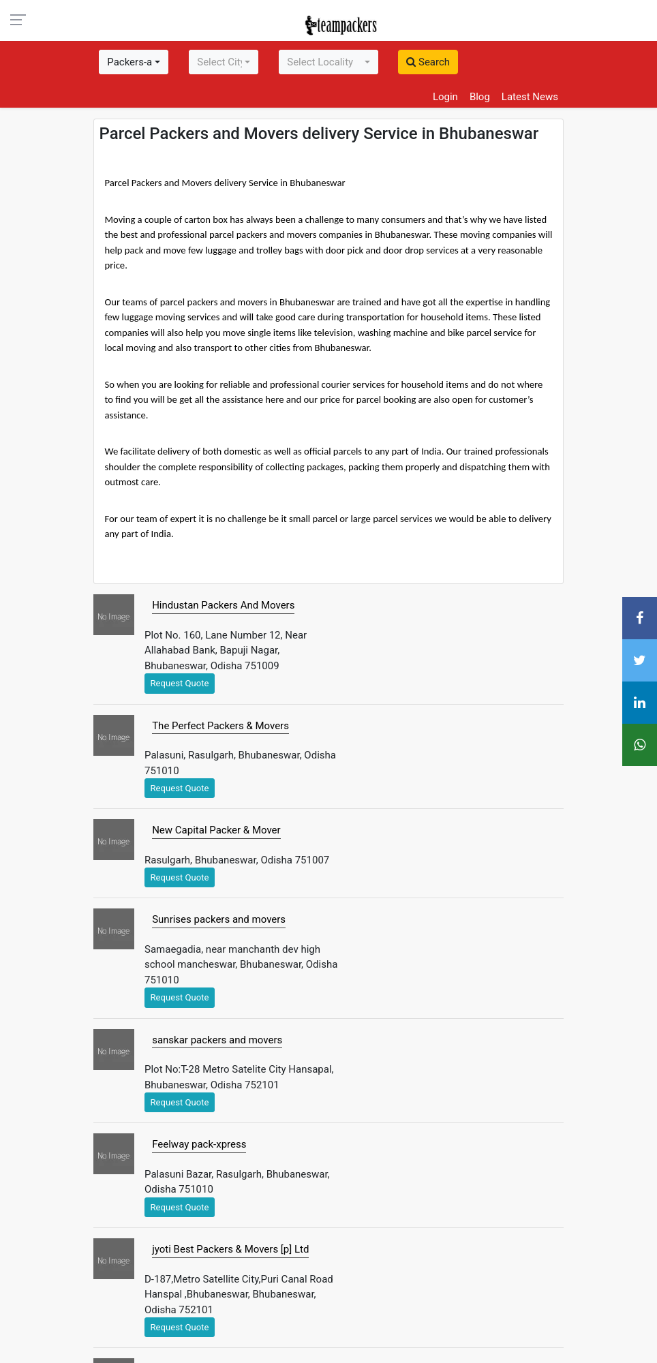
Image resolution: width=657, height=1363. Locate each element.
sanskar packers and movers (217, 1040)
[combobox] (133, 62)
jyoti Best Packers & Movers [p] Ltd (230, 1249)
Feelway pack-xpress (199, 1144)
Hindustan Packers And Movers (223, 605)
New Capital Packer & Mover (216, 830)
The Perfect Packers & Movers (220, 726)
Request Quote (180, 683)
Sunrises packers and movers (219, 919)
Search (428, 62)
